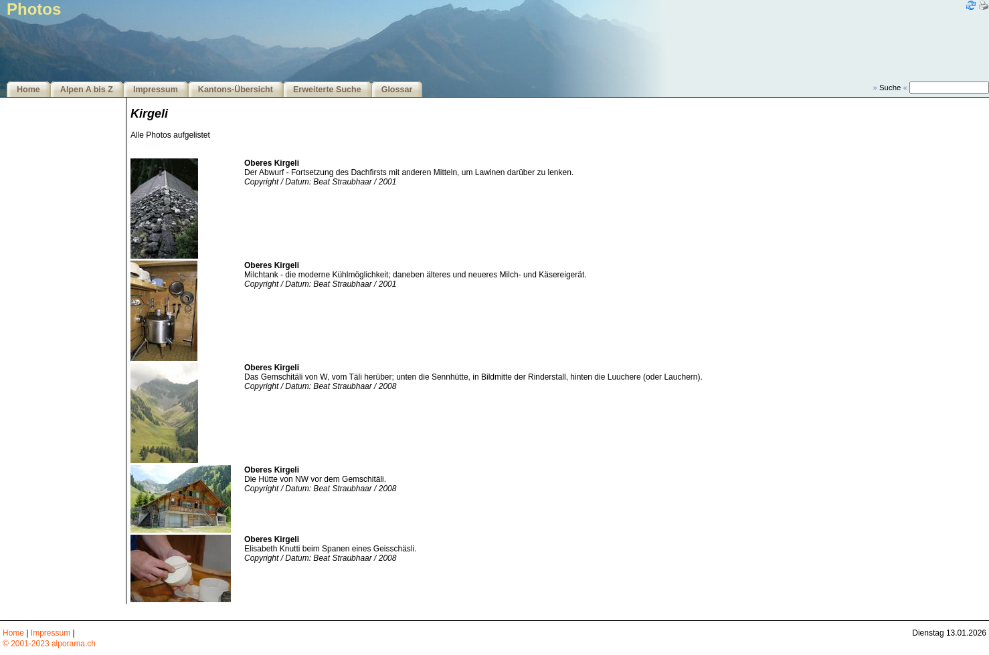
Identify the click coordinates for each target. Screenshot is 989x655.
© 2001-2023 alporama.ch (49, 643)
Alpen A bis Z (86, 89)
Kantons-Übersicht (235, 89)
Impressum (155, 89)
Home (28, 89)
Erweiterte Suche (327, 89)
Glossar (397, 89)
